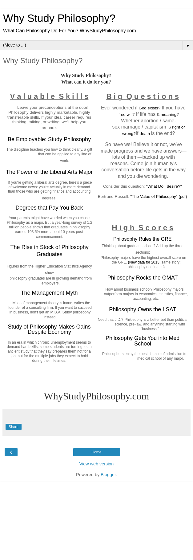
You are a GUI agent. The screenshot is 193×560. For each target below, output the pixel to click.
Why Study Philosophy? (59, 18)
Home (96, 452)
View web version (96, 463)
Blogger (108, 474)
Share (13, 427)
